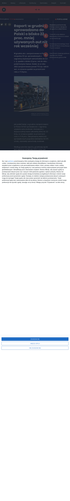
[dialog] (35, 325)
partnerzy (11, 161)
